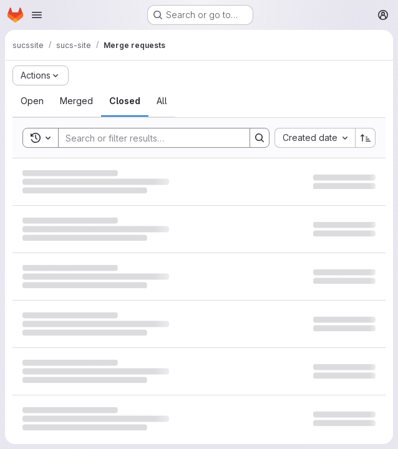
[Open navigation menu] (37, 15)
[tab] (32, 101)
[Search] (148, 137)
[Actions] (40, 75)
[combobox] (314, 138)
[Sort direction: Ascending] (366, 138)
